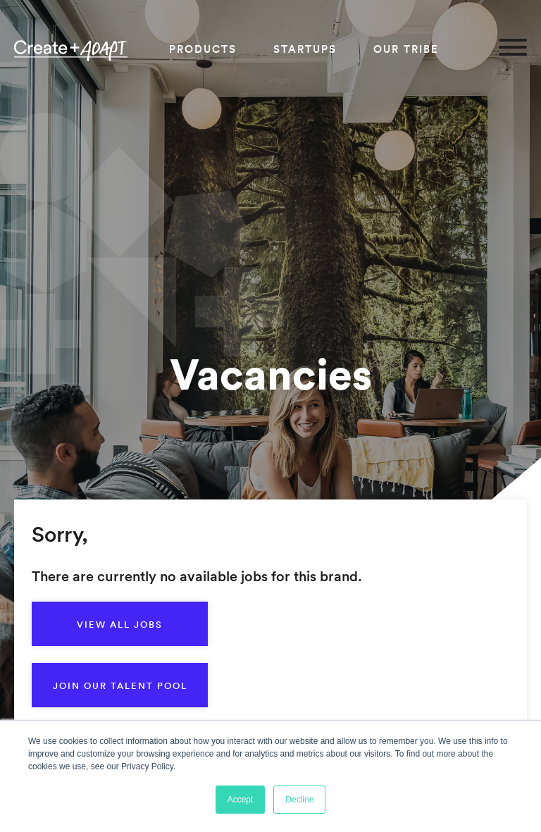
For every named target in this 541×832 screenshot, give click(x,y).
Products (203, 49)
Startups (305, 49)
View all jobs (120, 624)
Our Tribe (406, 49)
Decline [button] (299, 800)
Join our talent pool (120, 685)
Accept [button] (241, 800)
